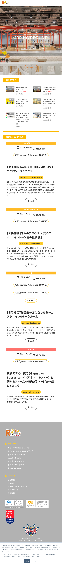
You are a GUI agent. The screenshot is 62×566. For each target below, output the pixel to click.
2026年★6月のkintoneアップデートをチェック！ (22, 101)
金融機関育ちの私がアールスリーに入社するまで (49, 115)
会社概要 (11, 480)
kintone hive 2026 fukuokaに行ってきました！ (49, 89)
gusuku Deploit (15, 458)
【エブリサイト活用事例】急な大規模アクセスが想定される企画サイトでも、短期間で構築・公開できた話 (22, 118)
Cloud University (15, 468)
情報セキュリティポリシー (17, 486)
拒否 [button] (34, 561)
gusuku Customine (16, 454)
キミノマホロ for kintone (18, 448)
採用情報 (11, 493)
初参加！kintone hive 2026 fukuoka (21, 89)
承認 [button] (27, 561)
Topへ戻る (31, 67)
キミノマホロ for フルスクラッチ (20, 451)
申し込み (31, 201)
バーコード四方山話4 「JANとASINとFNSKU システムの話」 (49, 102)
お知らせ (11, 483)
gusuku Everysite (16, 464)
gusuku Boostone (16, 461)
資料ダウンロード (14, 490)
